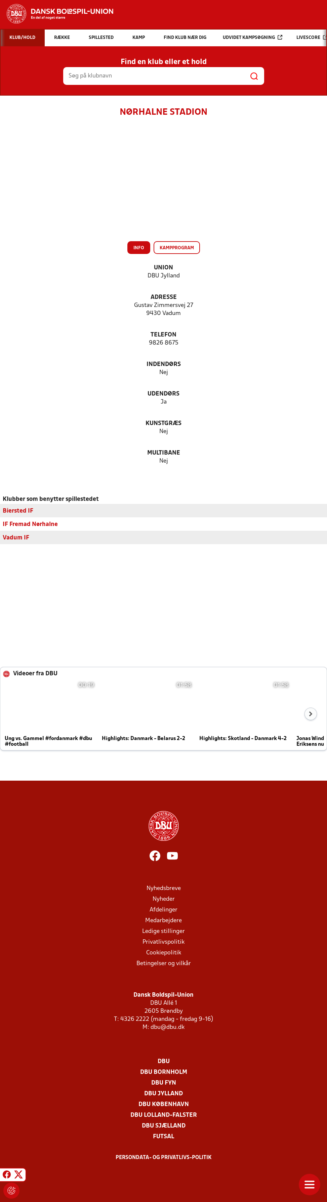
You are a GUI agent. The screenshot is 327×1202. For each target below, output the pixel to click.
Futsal (163, 1136)
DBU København (163, 1104)
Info (138, 248)
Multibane (163, 453)
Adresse (164, 297)
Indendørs (164, 364)
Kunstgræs (163, 423)
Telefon (163, 335)
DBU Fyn (163, 1083)
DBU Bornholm (163, 1072)
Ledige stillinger (163, 931)
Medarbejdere (163, 920)
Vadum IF (16, 537)
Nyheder (164, 899)
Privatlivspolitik (163, 942)
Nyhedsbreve (164, 888)
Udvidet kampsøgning (252, 37)
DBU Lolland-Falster (163, 1115)
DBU (164, 1061)
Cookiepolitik (163, 952)
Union (163, 268)
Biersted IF (18, 511)
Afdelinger (163, 909)
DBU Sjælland (164, 1126)
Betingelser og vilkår (163, 963)
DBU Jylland (163, 1093)
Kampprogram (177, 248)
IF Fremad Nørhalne (30, 524)
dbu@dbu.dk (168, 1027)
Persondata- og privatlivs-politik (164, 1157)
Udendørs (163, 394)
